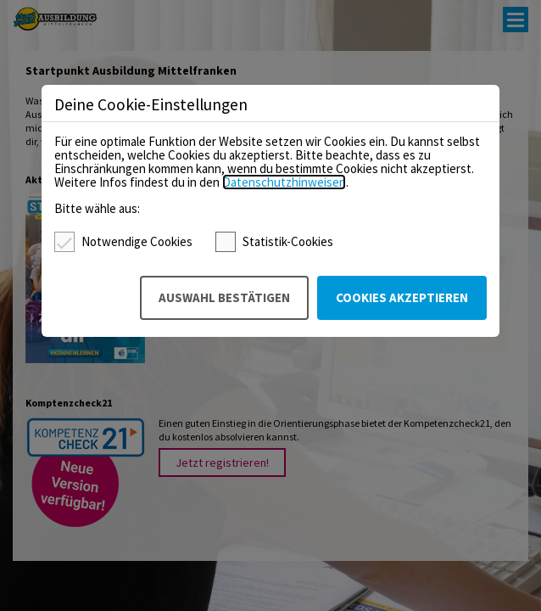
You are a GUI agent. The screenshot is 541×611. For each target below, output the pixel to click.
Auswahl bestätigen (224, 297)
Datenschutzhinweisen (284, 182)
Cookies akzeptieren (402, 297)
